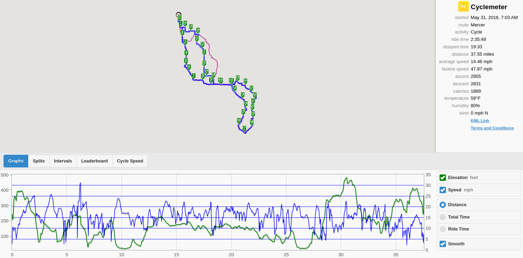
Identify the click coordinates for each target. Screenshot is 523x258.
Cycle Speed (130, 161)
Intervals (63, 161)
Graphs (16, 161)
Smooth (456, 243)
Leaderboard (94, 161)
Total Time (459, 217)
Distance (457, 204)
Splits (39, 161)
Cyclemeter (489, 7)
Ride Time (458, 229)
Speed (460, 190)
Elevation (463, 177)
